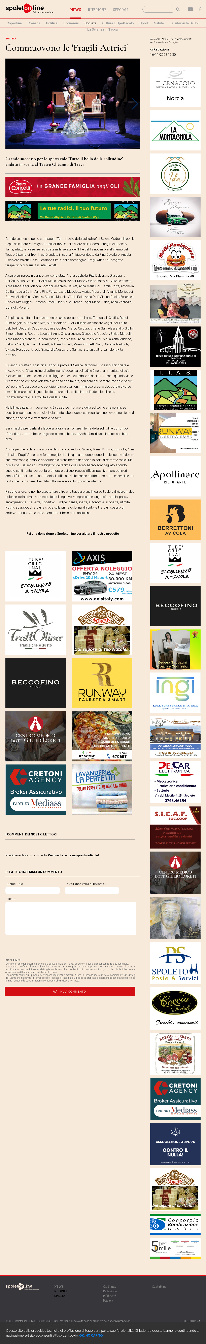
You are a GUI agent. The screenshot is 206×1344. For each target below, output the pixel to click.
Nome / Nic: (15, 884)
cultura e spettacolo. (118, 23)
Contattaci (159, 1286)
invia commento (70, 991)
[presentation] (36, 947)
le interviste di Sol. (184, 23)
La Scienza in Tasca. (102, 29)
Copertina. (15, 23)
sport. (144, 23)
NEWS (58, 1286)
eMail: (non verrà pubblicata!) (86, 884)
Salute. (159, 23)
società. (90, 23)
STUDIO (192, 1320)
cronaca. (34, 23)
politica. (52, 23)
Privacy (108, 1300)
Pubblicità (109, 1296)
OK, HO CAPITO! (91, 1335)
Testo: (11, 899)
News (75, 9)
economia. (71, 23)
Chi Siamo (109, 1286)
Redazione (110, 1291)
